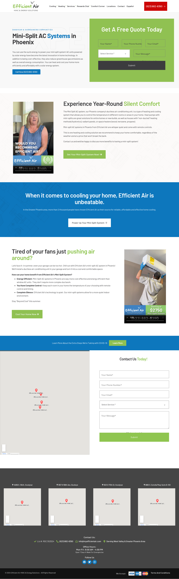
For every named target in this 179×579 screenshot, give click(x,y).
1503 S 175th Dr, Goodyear (113, 485)
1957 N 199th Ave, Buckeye (68, 485)
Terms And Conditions (160, 573)
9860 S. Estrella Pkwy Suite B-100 (158, 485)
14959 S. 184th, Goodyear (23, 485)
